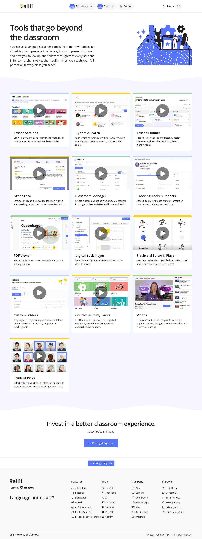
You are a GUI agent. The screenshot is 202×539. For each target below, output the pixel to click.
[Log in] (168, 6)
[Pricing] (126, 6)
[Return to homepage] (26, 6)
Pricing (125, 6)
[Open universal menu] (82, 6)
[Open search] (178, 6)
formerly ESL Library (26, 534)
